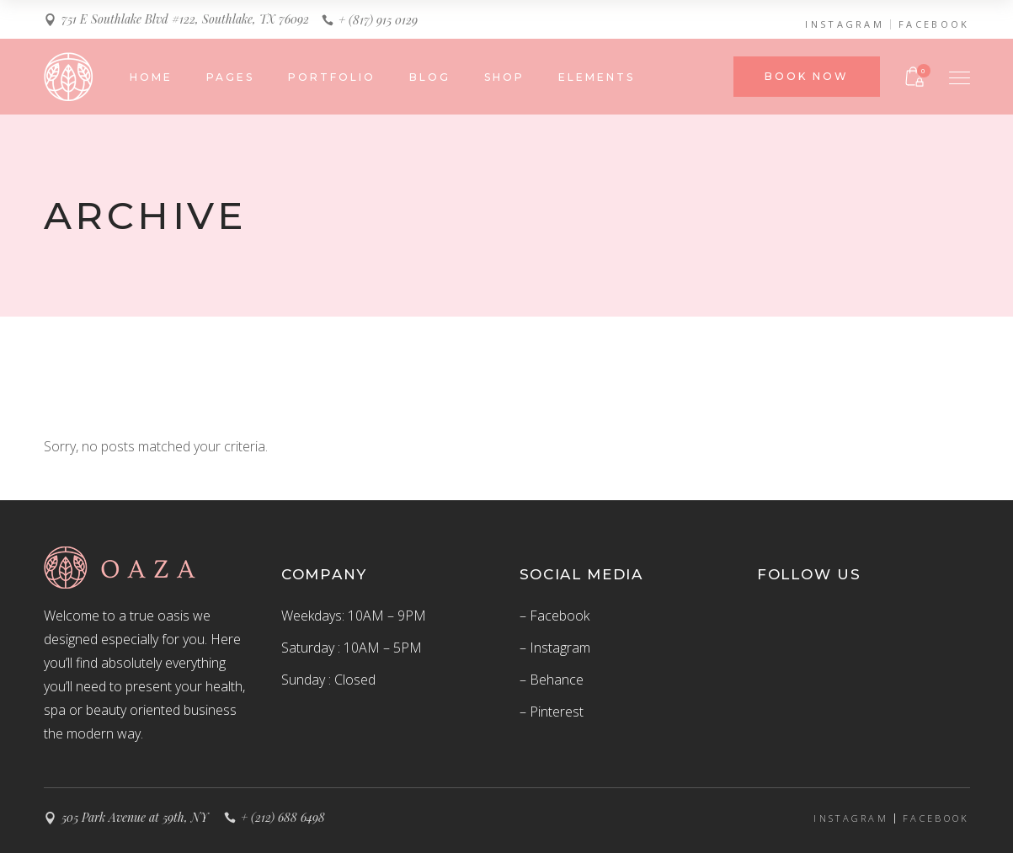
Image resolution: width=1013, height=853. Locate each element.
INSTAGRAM (844, 24)
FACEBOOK (933, 24)
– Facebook (554, 615)
